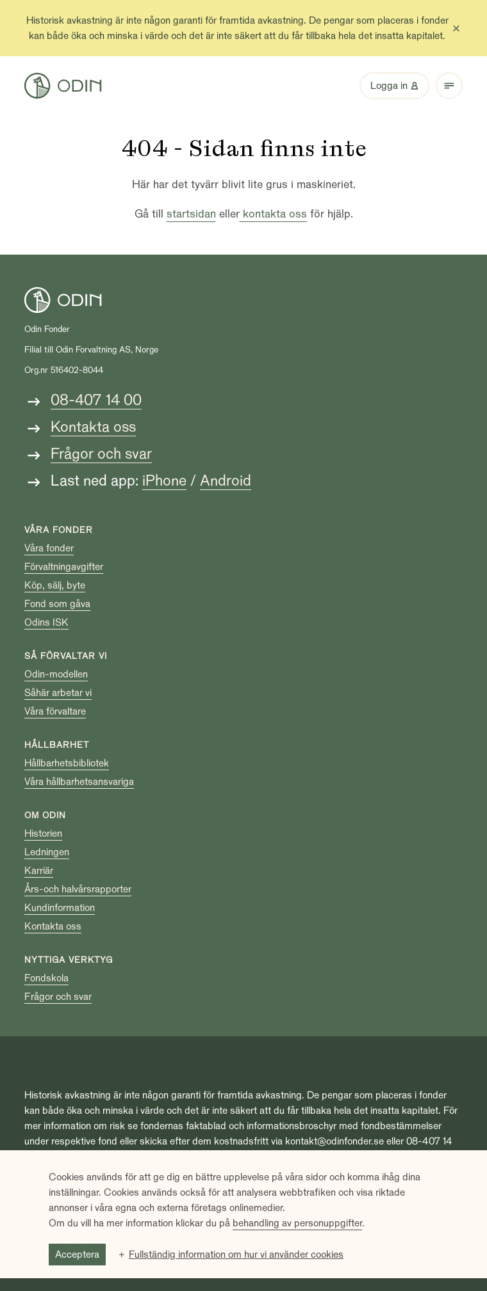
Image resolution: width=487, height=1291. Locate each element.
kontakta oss (273, 214)
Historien (43, 833)
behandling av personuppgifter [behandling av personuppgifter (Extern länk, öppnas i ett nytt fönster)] (297, 1223)
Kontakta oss (93, 427)
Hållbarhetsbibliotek (66, 763)
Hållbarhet (56, 745)
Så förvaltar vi (65, 656)
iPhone (164, 480)
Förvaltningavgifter (63, 566)
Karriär (38, 870)
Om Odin (45, 815)
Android (225, 480)
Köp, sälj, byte (54, 585)
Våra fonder (58, 530)
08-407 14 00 (96, 400)
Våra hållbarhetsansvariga (79, 781)
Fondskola (46, 978)
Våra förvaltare (55, 711)
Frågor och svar (101, 454)
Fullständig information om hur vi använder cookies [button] (236, 1254)
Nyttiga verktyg (68, 959)
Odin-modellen (56, 674)
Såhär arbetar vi (58, 692)
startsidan (191, 214)
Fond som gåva (57, 604)
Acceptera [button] (77, 1254)
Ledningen (46, 852)
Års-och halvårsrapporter (77, 889)
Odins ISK (46, 622)
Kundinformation (59, 907)
